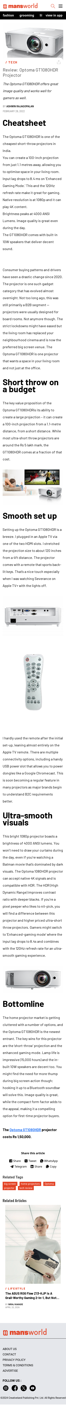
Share (15, 1161)
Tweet (30, 1161)
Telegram (18, 1166)
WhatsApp (49, 1161)
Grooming (27, 15)
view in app (54, 15)
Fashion (8, 15)
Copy (51, 1166)
